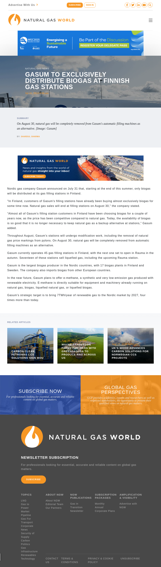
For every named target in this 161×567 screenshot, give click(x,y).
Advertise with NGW (128, 504)
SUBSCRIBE (74, 5)
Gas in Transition (76, 504)
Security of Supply (27, 527)
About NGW (53, 499)
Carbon (25, 532)
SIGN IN (90, 5)
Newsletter (76, 510)
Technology (28, 550)
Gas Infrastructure (29, 541)
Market (25, 506)
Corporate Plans (105, 510)
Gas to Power (29, 503)
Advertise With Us (23, 5)
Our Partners (54, 506)
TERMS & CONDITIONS (69, 552)
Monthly (100, 502)
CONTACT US (52, 552)
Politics (25, 535)
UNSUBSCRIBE (130, 550)
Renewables (28, 546)
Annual (99, 506)
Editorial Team (54, 503)
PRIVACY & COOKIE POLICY (100, 552)
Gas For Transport (27, 516)
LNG (24, 499)
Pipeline (26, 510)
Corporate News (31, 521)
